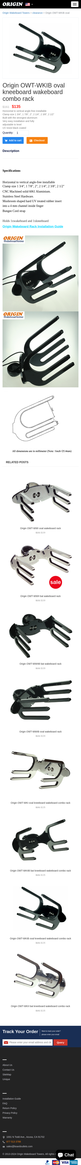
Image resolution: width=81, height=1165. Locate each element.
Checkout (37, 140)
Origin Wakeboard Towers (16, 13)
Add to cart (13, 140)
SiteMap (7, 1074)
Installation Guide (12, 1098)
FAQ (5, 1103)
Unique (6, 1079)
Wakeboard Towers (34, 1154)
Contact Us (8, 1069)
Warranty (7, 1117)
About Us (7, 1065)
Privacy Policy (10, 1113)
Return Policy (10, 1108)
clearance (37, 13)
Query (60, 1042)
